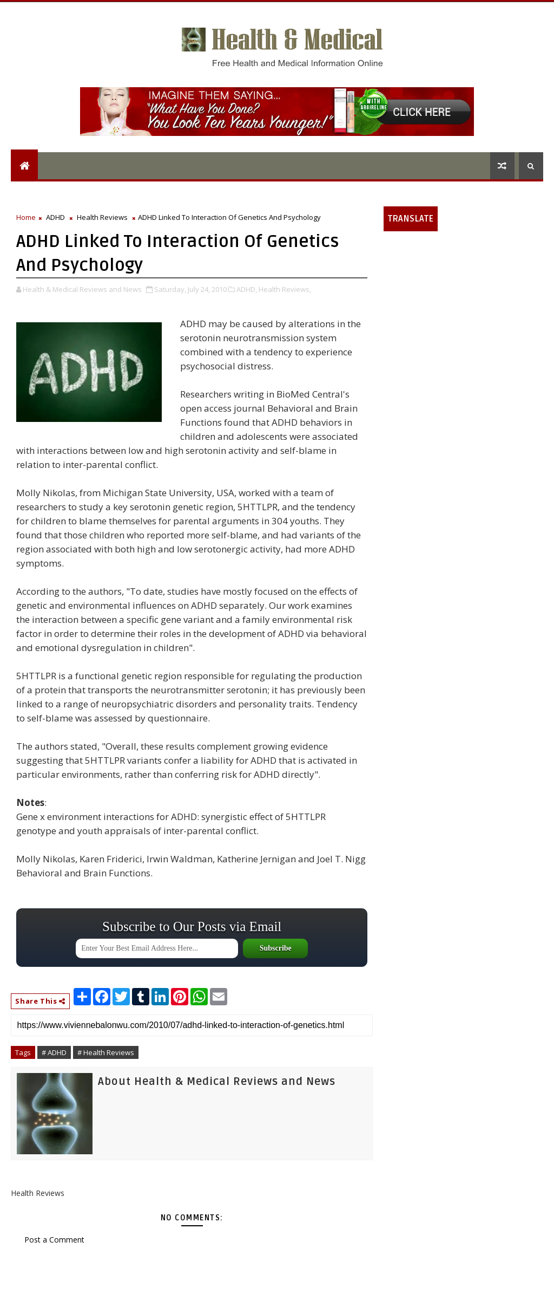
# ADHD (54, 1052)
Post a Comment (54, 1239)
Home (26, 217)
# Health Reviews (105, 1052)
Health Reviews (102, 217)
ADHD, (246, 289)
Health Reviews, (285, 289)
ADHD (55, 217)
